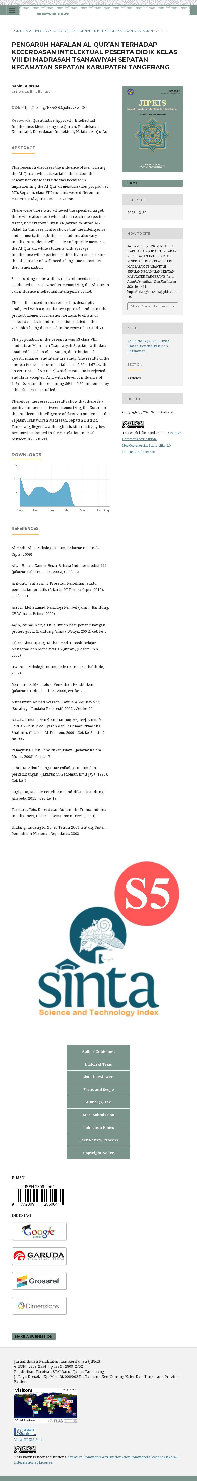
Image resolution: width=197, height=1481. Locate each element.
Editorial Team (98, 1064)
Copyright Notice (98, 1152)
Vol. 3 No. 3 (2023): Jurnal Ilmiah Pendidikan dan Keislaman (99, 31)
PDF (133, 183)
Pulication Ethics (98, 1127)
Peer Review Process (98, 1140)
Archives (34, 31)
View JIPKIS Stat (28, 1439)
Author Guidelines (98, 1051)
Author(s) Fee (98, 1102)
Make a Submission (33, 1336)
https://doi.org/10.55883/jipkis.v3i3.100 (54, 107)
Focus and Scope (98, 1089)
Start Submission (98, 1114)
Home (17, 31)
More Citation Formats (149, 306)
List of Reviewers (98, 1076)
